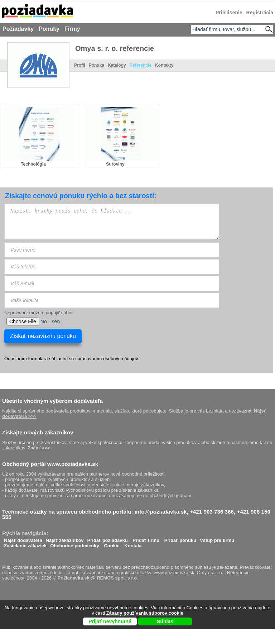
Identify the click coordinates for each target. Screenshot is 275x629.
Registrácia (259, 12)
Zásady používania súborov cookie (144, 613)
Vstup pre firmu (217, 538)
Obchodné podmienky (74, 544)
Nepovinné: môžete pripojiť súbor (38, 312)
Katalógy (117, 65)
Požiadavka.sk (74, 578)
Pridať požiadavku (107, 538)
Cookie (111, 544)
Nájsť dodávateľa (23, 538)
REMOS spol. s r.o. (117, 578)
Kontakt (132, 544)
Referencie (140, 65)
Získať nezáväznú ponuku (43, 336)
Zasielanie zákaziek (25, 544)
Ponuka (96, 65)
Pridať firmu (145, 538)
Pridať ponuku (180, 538)
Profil (79, 65)
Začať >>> (39, 448)
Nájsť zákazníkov (65, 538)
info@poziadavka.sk (161, 512)
